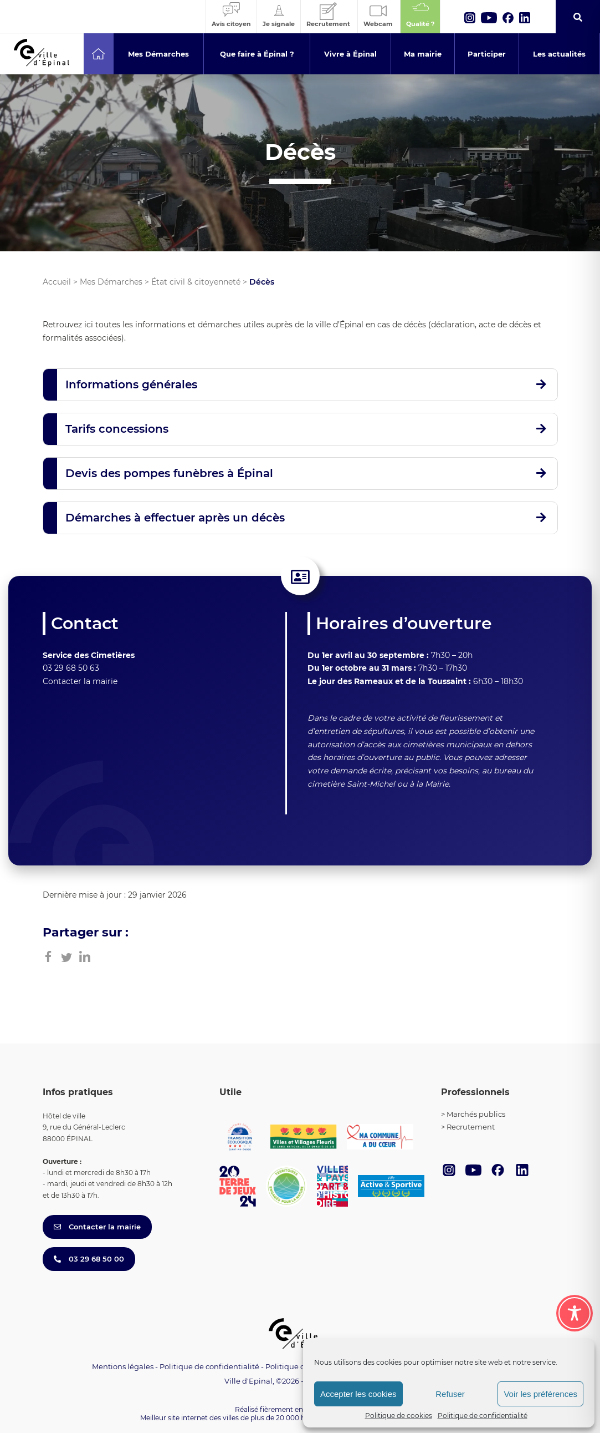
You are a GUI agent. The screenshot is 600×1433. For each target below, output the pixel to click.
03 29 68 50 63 (71, 668)
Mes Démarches (111, 282)
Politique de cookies (398, 1415)
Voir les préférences (540, 1394)
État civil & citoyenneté (195, 282)
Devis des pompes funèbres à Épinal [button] (169, 473)
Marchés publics (476, 1114)
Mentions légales (122, 1366)
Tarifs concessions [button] (116, 429)
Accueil (57, 282)
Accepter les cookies (358, 1394)
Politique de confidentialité (482, 1415)
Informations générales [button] (131, 384)
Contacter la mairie (80, 681)
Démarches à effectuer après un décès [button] (175, 517)
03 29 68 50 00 (89, 1258)
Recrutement (471, 1126)
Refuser (450, 1394)
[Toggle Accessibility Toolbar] (574, 1313)
